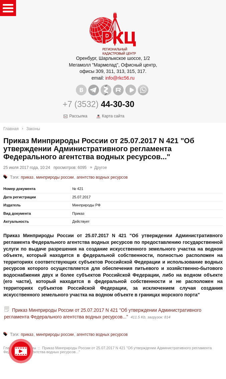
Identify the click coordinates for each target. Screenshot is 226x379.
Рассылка (78, 116)
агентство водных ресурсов (102, 177)
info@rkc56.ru (119, 78)
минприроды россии (55, 177)
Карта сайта (113, 116)
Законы (33, 128)
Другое (100, 167)
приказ (27, 177)
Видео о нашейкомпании (21, 351)
